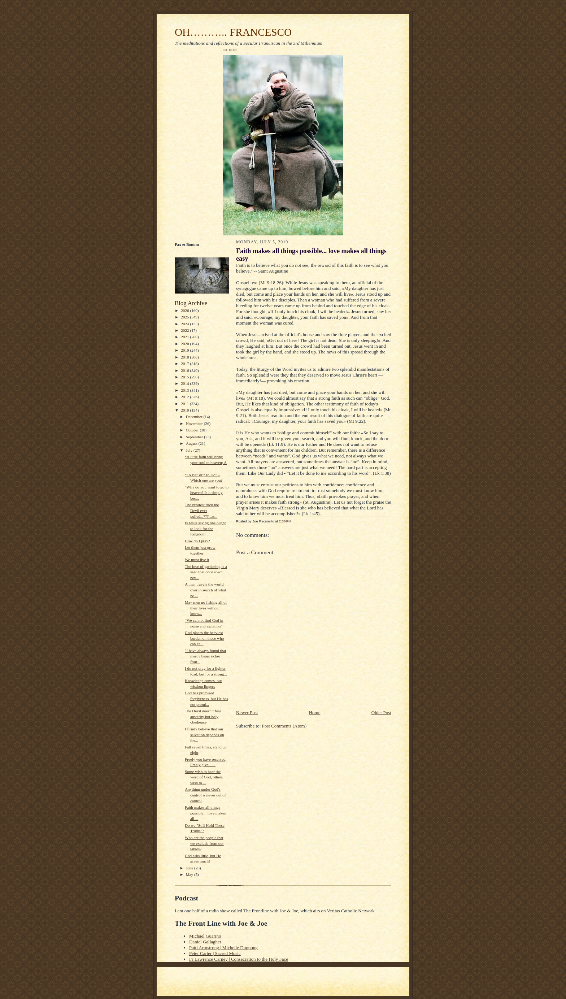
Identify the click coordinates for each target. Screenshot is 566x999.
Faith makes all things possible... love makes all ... (205, 813)
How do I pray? (197, 541)
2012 (185, 397)
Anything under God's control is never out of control (205, 795)
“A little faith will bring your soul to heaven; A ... (206, 462)
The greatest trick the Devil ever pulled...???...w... (202, 510)
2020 (185, 344)
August (192, 443)
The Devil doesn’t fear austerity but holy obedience (203, 716)
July (189, 450)
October (193, 430)
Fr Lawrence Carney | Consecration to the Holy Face (238, 959)
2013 (185, 390)
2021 (185, 337)
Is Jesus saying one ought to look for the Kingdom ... (205, 528)
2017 (185, 363)
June (190, 868)
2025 (185, 317)
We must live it (197, 559)
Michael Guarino (205, 936)
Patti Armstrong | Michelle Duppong (223, 947)
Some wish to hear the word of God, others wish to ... (204, 777)
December (195, 416)
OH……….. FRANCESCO (233, 32)
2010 (185, 410)
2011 (185, 403)
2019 (185, 350)
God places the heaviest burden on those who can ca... (204, 638)
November (195, 423)
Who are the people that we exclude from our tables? (204, 843)
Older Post (381, 712)
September (195, 437)
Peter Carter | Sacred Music (215, 953)
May (190, 874)
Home (315, 712)
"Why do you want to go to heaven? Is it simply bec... (206, 492)
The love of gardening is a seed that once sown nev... (206, 572)
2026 (185, 310)
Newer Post (247, 712)
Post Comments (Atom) (284, 726)
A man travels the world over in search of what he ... (205, 590)
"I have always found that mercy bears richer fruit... (205, 656)
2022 (185, 330)
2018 (185, 357)
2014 (185, 383)
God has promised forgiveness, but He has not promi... (206, 698)
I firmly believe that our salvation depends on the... (204, 734)
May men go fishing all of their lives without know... (206, 608)
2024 (185, 324)
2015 (185, 377)
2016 (185, 370)
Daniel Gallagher (205, 941)
